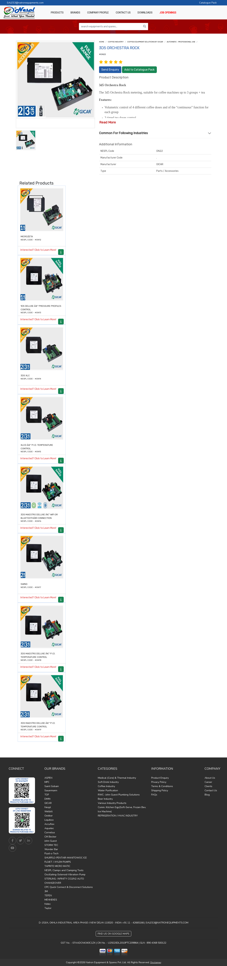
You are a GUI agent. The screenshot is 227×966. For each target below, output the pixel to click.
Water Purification (108, 790)
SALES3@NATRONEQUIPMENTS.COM (167, 922)
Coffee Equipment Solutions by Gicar (145, 42)
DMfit (47, 799)
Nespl (47, 807)
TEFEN (48, 895)
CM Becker (50, 836)
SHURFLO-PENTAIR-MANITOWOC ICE (65, 857)
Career (208, 782)
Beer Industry (105, 799)
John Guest (50, 841)
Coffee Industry (116, 42)
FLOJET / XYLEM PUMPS (57, 862)
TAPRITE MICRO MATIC (57, 866)
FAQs (154, 794)
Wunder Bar (51, 849)
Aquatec (49, 828)
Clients (208, 786)
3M (46, 891)
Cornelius (49, 832)
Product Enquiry (160, 778)
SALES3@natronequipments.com (25, 2)
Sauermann (50, 790)
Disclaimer (155, 962)
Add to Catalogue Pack (139, 69)
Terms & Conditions (162, 786)
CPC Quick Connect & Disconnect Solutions (68, 887)
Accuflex (49, 824)
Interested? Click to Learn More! (38, 249)
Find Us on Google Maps (113, 933)
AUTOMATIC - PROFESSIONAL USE (181, 42)
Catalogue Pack (208, 2)
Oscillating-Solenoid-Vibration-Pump (64, 874)
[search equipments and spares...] (110, 26)
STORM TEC (51, 845)
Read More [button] (107, 122)
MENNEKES (50, 899)
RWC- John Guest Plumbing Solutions (119, 794)
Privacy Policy (158, 782)
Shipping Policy (159, 790)
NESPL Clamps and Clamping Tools (63, 870)
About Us (210, 778)
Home (101, 42)
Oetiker (48, 815)
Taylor (47, 908)
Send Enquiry (110, 69)
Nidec (47, 904)
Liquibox (49, 820)
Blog (207, 794)
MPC (46, 782)
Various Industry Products (112, 803)
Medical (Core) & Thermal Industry (117, 778)
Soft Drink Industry (108, 782)
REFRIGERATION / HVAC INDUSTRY (118, 815)
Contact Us (211, 790)
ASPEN (48, 778)
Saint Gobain (51, 786)
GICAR (48, 803)
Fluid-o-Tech (51, 853)
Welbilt (48, 811)
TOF (46, 794)
